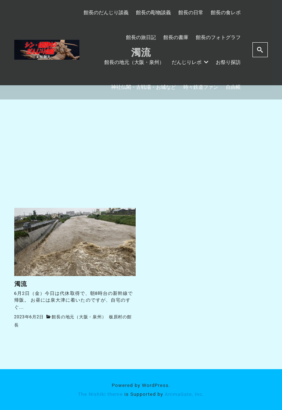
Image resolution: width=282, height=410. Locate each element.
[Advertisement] (141, 154)
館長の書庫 (175, 37)
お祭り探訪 (228, 62)
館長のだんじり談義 (106, 12)
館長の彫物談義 (153, 12)
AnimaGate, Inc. (184, 393)
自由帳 (233, 87)
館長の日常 (190, 12)
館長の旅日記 (141, 37)
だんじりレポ (190, 62)
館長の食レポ (226, 12)
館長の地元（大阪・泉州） (134, 62)
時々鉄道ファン (200, 87)
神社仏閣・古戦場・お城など (143, 87)
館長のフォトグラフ (218, 37)
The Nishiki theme (100, 393)
